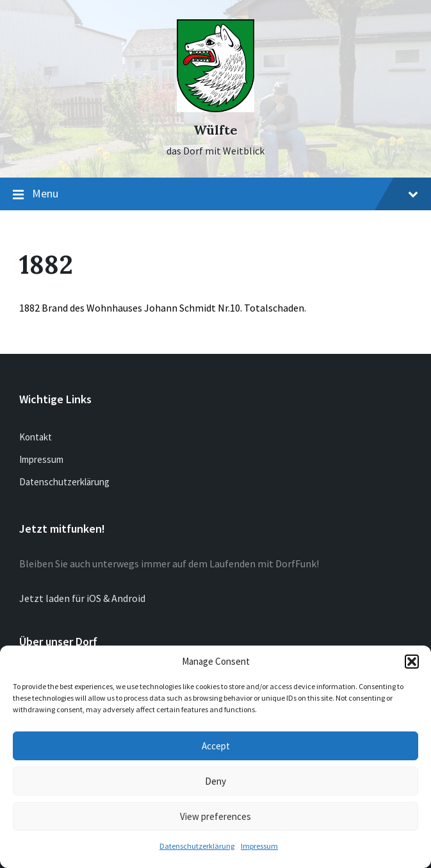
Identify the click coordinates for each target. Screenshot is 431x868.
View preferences (215, 816)
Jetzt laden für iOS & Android (82, 598)
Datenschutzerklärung (196, 846)
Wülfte (215, 130)
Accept (216, 746)
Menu (215, 194)
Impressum (259, 846)
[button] (411, 661)
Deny (215, 781)
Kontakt (35, 437)
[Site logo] (215, 108)
